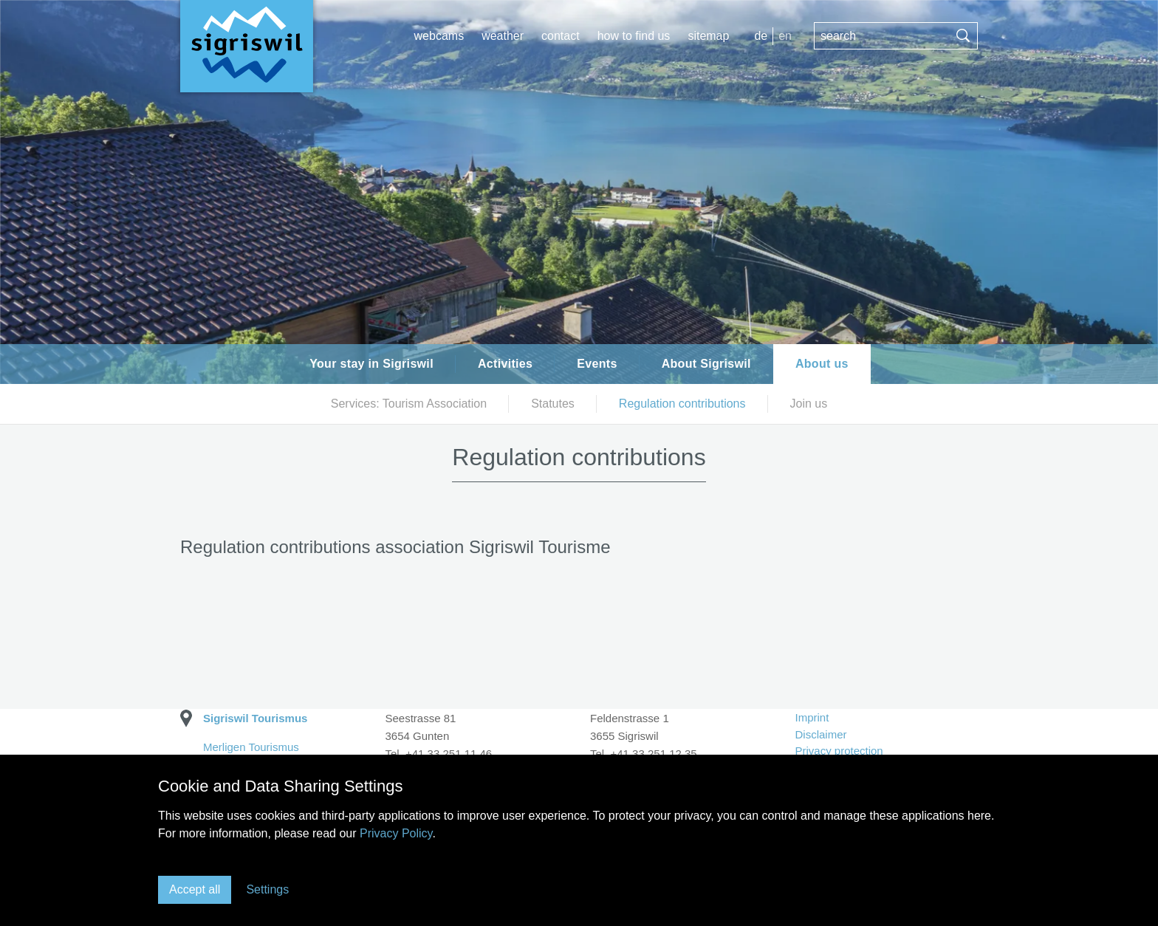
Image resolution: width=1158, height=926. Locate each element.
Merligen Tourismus (251, 747)
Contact (560, 36)
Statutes (553, 403)
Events (597, 363)
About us (822, 363)
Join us (809, 403)
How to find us (634, 36)
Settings (267, 889)
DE (760, 36)
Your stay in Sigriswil (371, 363)
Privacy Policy (396, 833)
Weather (503, 36)
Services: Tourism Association (409, 403)
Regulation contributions (682, 403)
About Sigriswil (706, 363)
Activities (505, 363)
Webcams (439, 36)
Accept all (194, 889)
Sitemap (708, 36)
